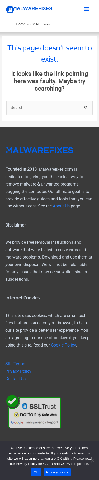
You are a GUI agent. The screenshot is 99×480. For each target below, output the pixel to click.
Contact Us (15, 378)
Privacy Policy (18, 371)
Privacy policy (57, 472)
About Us (61, 206)
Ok (36, 472)
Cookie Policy (63, 345)
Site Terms (15, 364)
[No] (92, 460)
